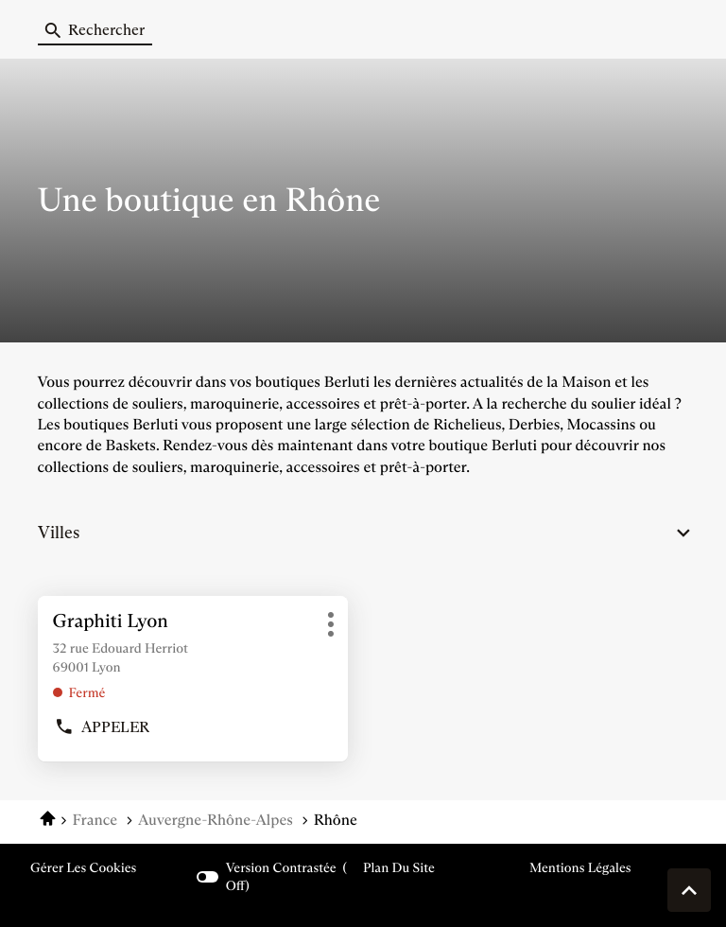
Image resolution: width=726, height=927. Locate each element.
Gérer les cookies (83, 867)
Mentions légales (580, 868)
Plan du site (399, 867)
